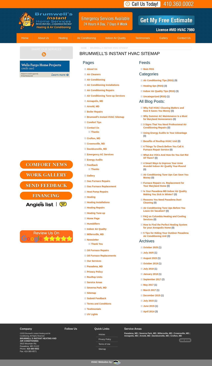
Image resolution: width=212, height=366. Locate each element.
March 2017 (149, 290)
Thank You (97, 244)
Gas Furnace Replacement (101, 186)
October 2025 (150, 247)
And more (185, 340)
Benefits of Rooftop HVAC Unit (160, 141)
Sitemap (91, 293)
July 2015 (148, 300)
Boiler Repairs (95, 111)
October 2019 (150, 263)
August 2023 (150, 258)
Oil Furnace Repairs (98, 250)
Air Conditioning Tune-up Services (106, 95)
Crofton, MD (93, 138)
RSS (170, 80)
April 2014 (148, 311)
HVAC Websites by (106, 362)
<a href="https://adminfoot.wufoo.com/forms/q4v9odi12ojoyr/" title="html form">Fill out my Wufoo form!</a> (46, 119)
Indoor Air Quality (115, 38)
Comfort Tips (94, 122)
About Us (43, 38)
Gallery (163, 38)
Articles (102, 334)
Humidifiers (93, 223)
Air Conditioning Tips (155, 80)
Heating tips (150, 85)
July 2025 (148, 252)
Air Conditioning (86, 38)
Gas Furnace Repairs (98, 181)
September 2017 (152, 279)
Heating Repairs (96, 207)
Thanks (95, 132)
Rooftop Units (94, 277)
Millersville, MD (95, 234)
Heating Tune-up (96, 213)
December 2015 (151, 295)
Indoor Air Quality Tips (155, 91)
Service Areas (94, 282)
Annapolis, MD (95, 101)
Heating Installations (98, 202)
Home (24, 38)
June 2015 (149, 306)
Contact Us (183, 38)
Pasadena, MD (95, 266)
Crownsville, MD (96, 143)
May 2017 (148, 284)
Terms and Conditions (99, 303)
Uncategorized (151, 96)
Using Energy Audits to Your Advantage (165, 133)
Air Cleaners (94, 74)
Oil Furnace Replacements (101, 255)
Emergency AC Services (100, 154)
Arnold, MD (93, 106)
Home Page (93, 218)
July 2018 (148, 268)
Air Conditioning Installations (103, 85)
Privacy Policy (95, 271)
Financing (46, 195)
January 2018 (150, 274)
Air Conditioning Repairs (100, 90)
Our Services (94, 261)
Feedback (92, 165)
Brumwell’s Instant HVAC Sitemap (109, 48)
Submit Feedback (96, 298)
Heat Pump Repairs (97, 191)
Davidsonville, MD (97, 149)
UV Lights (92, 314)
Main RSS (148, 69)
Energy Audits (95, 159)
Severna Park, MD (96, 287)
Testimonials (142, 38)
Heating (63, 38)
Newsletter (93, 239)
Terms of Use (104, 344)
